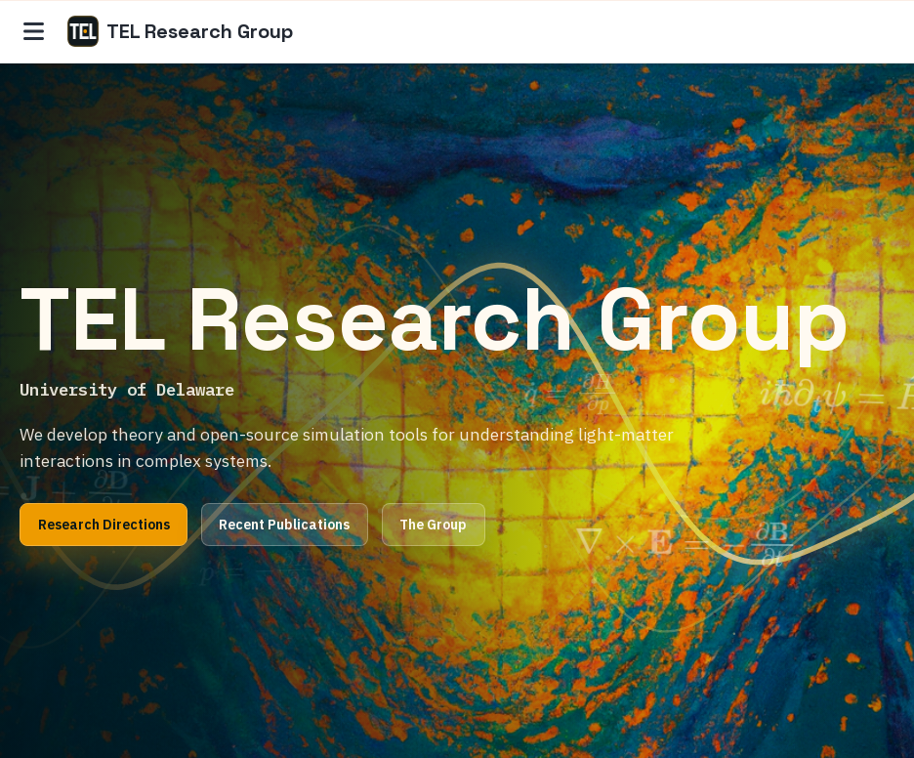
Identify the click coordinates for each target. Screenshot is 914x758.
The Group (433, 524)
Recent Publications (284, 524)
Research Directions (104, 524)
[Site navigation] (34, 31)
